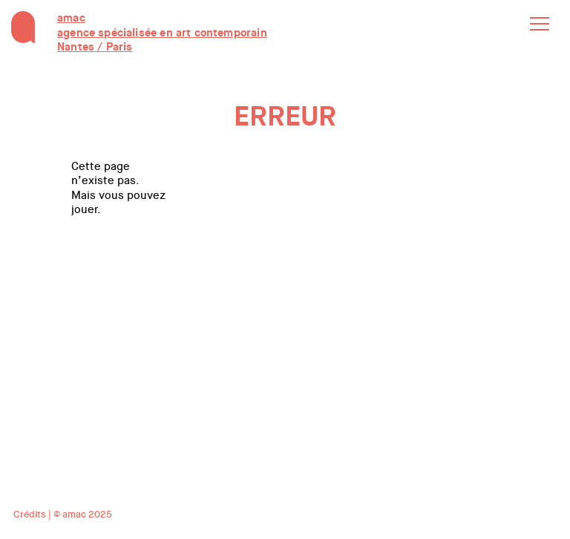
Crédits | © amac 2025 (62, 514)
